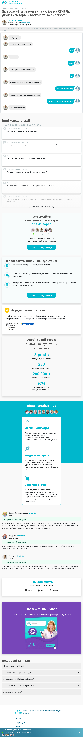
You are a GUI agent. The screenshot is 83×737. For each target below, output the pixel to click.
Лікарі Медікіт (21, 723)
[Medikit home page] (4, 2)
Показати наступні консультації (41, 206)
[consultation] (78, 732)
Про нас (18, 719)
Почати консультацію (41, 247)
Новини (18, 727)
